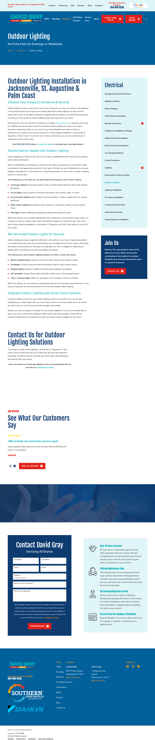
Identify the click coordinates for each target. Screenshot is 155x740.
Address (13, 545)
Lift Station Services (64, 651)
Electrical (59, 646)
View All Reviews (28, 437)
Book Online (134, 19)
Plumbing (60, 641)
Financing (63, 5)
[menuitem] (124, 93)
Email (40, 537)
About (58, 662)
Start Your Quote (113, 19)
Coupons (99, 5)
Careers (52, 5)
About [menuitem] (96, 19)
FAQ (72, 5)
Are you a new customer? (20, 553)
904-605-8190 (117, 7)
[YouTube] (138, 636)
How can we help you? (18, 560)
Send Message (36, 595)
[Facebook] (127, 636)
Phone (12, 537)
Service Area (61, 657)
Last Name (42, 529)
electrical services (62, 123)
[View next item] (11, 437)
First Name (14, 529)
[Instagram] (133, 636)
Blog (90, 5)
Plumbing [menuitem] (56, 19)
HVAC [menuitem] (46, 19)
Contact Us (115, 271)
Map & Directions (73, 647)
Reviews (81, 5)
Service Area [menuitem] (88, 19)
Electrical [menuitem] (66, 19)
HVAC (58, 636)
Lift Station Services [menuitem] (77, 19)
